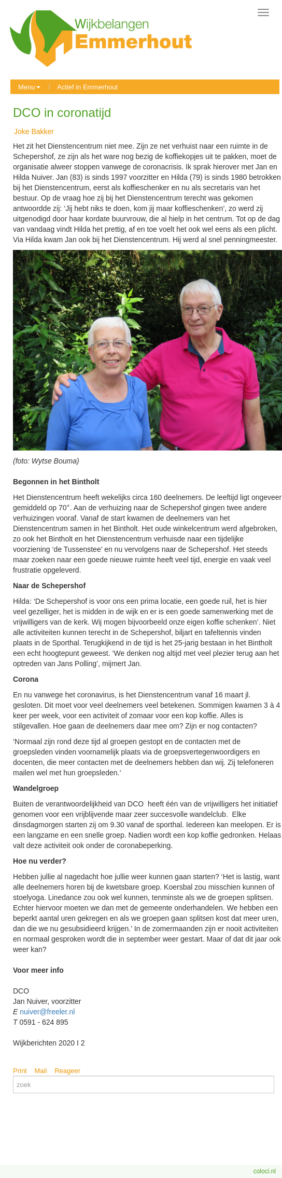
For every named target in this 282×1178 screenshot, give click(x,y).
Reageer (67, 1071)
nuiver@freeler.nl (47, 1012)
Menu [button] (29, 87)
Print (20, 1071)
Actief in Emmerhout (87, 87)
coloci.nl (264, 1171)
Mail (41, 1071)
